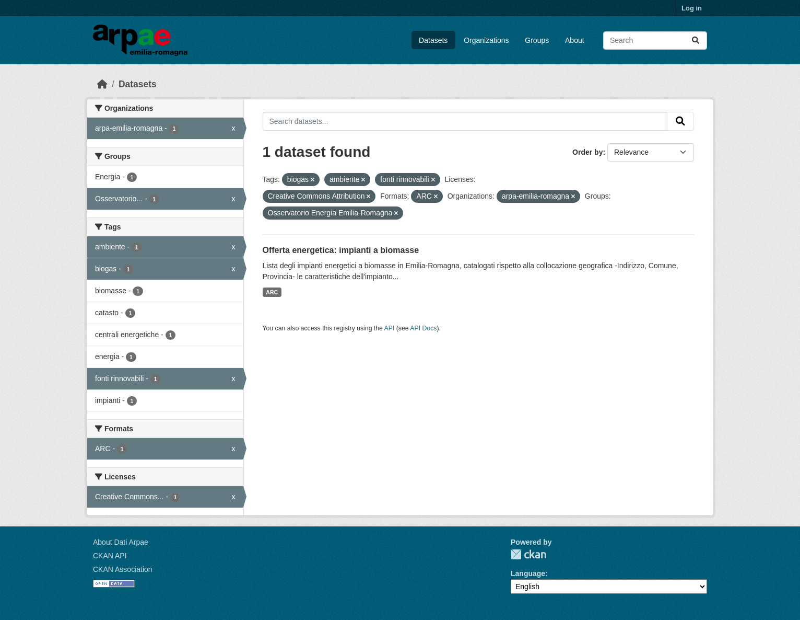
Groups (537, 40)
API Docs (423, 328)
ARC (272, 292)
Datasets (433, 40)
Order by (587, 152)
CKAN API (110, 556)
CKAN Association (122, 569)
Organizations (486, 40)
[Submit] (695, 40)
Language (528, 573)
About (574, 40)
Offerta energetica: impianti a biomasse (341, 250)
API (389, 328)
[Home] (102, 84)
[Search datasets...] (655, 40)
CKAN (528, 554)
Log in (691, 8)
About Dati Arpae (120, 542)
